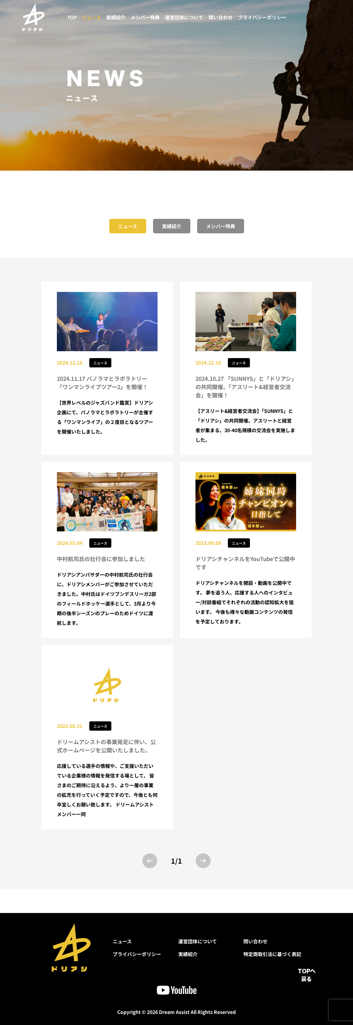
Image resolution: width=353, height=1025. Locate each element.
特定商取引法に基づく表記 (272, 954)
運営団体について (184, 17)
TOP (72, 17)
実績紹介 (115, 17)
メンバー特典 (145, 17)
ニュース (91, 17)
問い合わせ (221, 17)
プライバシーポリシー (262, 17)
